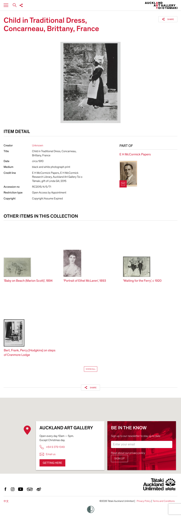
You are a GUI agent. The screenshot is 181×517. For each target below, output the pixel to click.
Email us (48, 454)
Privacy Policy (144, 501)
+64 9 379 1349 (52, 447)
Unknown (37, 145)
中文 (6, 501)
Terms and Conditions (164, 501)
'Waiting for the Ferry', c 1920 (142, 281)
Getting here (52, 463)
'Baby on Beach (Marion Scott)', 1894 (28, 281)
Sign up (119, 459)
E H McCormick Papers (135, 154)
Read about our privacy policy (128, 453)
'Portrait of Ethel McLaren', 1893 (84, 281)
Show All (90, 369)
